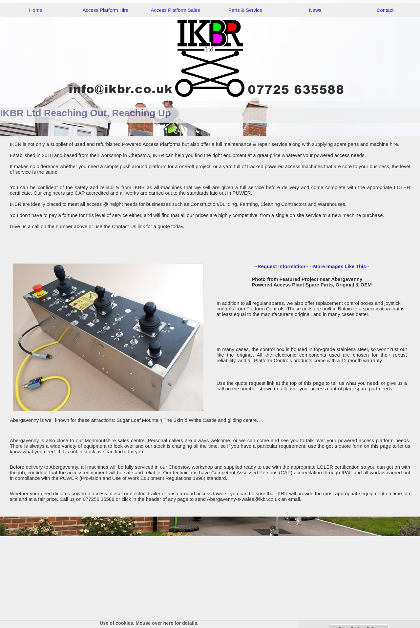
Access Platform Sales (175, 10)
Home (35, 10)
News (315, 10)
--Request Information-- (281, 266)
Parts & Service (245, 10)
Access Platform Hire (105, 10)
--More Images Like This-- (339, 266)
